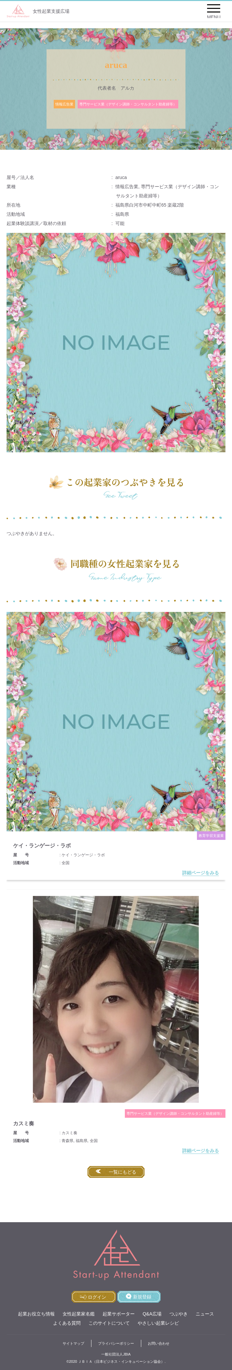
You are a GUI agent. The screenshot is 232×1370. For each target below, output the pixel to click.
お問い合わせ (158, 1343)
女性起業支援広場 (38, 11)
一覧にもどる (122, 1172)
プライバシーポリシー (116, 1343)
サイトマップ (73, 1343)
